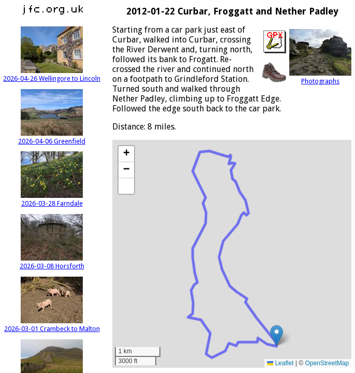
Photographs (320, 77)
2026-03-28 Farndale (52, 199)
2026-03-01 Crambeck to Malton (52, 325)
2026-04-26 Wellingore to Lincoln (51, 74)
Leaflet (280, 363)
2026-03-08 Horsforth (52, 262)
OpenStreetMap (327, 363)
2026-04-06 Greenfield (51, 137)
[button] (276, 335)
